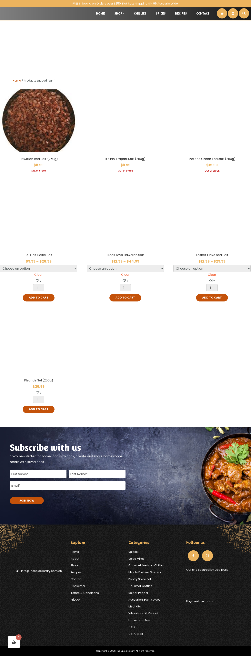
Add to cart (38, 298)
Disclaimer (78, 586)
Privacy (76, 599)
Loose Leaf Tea (139, 620)
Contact (202, 13)
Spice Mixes (136, 558)
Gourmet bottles (140, 586)
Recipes (181, 13)
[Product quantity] (38, 287)
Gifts (131, 627)
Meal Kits (134, 606)
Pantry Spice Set (139, 579)
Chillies (140, 13)
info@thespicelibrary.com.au (39, 571)
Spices (161, 13)
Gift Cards (135, 634)
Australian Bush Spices (144, 599)
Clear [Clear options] (38, 274)
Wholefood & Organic (143, 613)
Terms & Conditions (85, 593)
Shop (118, 13)
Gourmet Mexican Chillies (146, 565)
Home (100, 13)
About (75, 558)
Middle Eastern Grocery (144, 572)
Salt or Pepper (138, 593)
